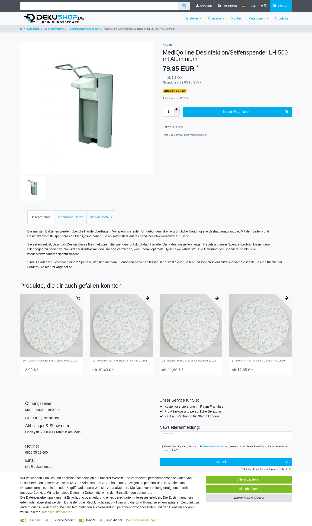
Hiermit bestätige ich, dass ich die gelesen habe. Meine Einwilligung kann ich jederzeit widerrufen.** (226, 448)
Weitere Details (101, 217)
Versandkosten (198, 134)
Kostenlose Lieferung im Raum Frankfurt (193, 406)
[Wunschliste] (264, 6)
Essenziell (35, 520)
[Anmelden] (204, 6)
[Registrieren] (227, 6)
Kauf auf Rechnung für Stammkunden (191, 416)
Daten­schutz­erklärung (56, 512)
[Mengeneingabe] (168, 112)
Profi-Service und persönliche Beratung (192, 411)
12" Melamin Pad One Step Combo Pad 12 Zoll (189, 360)
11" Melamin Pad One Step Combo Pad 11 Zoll (120, 360)
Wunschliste (174, 127)
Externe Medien (64, 520)
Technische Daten (70, 217)
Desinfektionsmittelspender (84, 28)
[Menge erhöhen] (177, 109)
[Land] (243, 6)
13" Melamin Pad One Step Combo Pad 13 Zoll (259, 360)
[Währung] (253, 6)
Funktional (114, 520)
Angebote (282, 18)
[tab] (40, 217)
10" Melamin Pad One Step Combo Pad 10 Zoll (50, 360)
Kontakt (236, 18)
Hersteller (191, 18)
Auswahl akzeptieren (249, 498)
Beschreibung (41, 217)
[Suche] (184, 6)
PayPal (91, 520)
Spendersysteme (54, 28)
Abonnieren (252, 462)
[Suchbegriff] (99, 6)
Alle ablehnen (249, 489)
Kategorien (257, 18)
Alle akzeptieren (249, 479)
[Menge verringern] (177, 114)
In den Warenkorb (255, 112)
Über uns (215, 18)
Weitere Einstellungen (142, 520)
